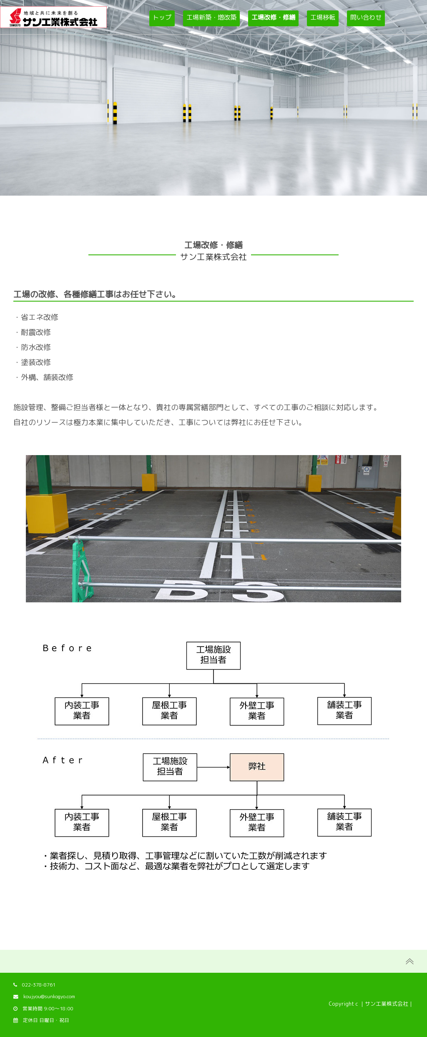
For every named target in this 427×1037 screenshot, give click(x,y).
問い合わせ (366, 17)
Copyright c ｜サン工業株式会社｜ (371, 1003)
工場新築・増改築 (211, 17)
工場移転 (322, 17)
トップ (162, 17)
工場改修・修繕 (273, 17)
